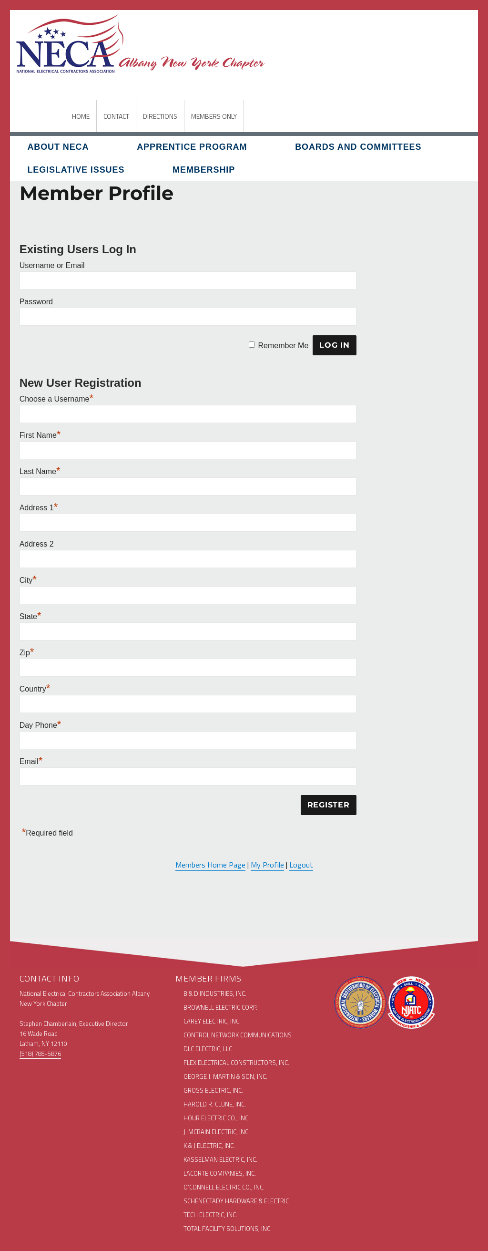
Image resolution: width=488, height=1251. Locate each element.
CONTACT (116, 116)
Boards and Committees (358, 147)
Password (36, 302)
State (30, 616)
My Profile (267, 864)
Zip (27, 653)
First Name (40, 435)
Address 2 (37, 544)
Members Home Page (210, 864)
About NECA (58, 147)
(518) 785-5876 (40, 1053)
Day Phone (40, 725)
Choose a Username (56, 399)
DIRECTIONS (160, 116)
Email (31, 761)
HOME (81, 116)
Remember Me (283, 345)
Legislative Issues (75, 170)
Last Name (40, 471)
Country (35, 689)
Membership (204, 170)
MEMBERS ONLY (214, 116)
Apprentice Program (192, 147)
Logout (301, 864)
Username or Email (52, 265)
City (28, 580)
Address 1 (39, 508)
